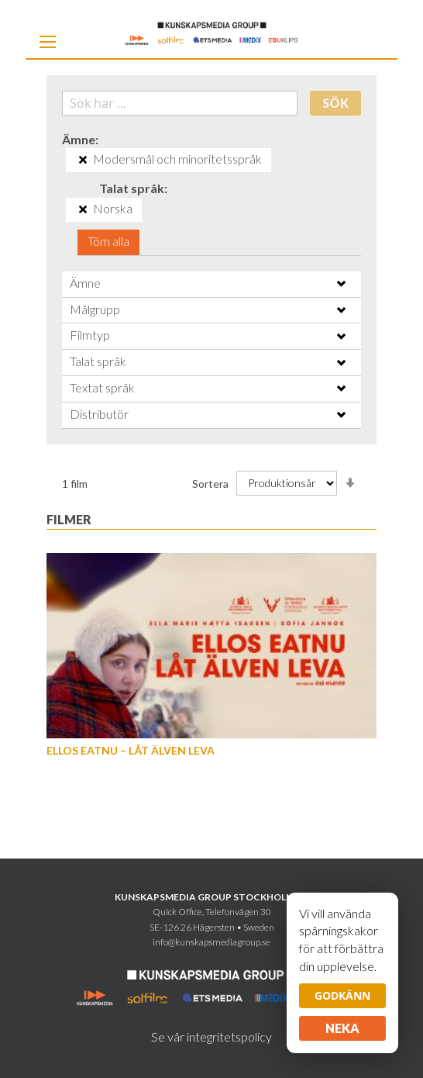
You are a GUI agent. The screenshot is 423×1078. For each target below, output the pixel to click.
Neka (342, 1028)
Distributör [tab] (99, 413)
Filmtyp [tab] (90, 334)
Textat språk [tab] (102, 387)
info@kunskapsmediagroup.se (211, 942)
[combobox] (179, 103)
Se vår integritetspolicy (211, 1036)
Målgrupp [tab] (95, 309)
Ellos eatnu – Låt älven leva (130, 750)
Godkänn (342, 995)
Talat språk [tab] (98, 361)
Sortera (210, 482)
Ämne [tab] (85, 282)
